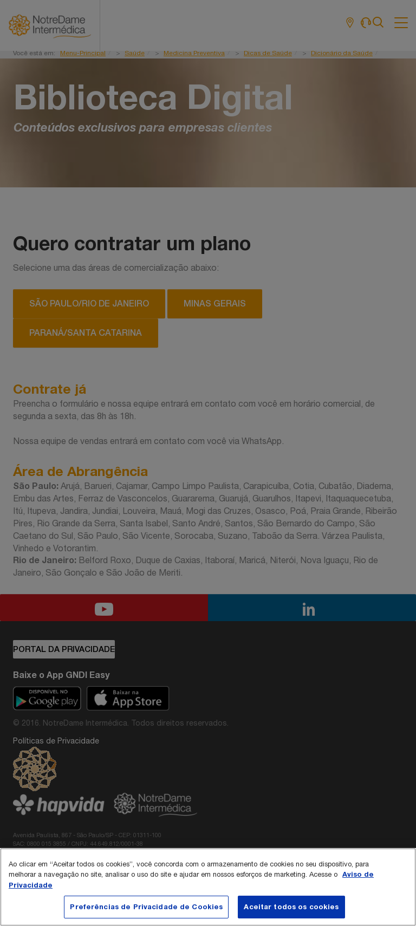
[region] (208, 887)
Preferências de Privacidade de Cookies (146, 906)
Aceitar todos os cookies (291, 906)
